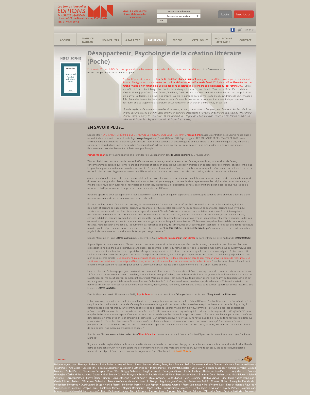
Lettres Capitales (106, 288)
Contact (245, 40)
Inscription (243, 14)
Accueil (65, 40)
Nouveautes (110, 40)
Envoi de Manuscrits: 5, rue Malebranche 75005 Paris (135, 14)
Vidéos (177, 40)
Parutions (155, 40)
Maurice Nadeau (88, 40)
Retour (62, 359)
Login (225, 14)
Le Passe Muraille (182, 351)
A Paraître (132, 40)
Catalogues (200, 40)
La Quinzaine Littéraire (223, 40)
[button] (198, 16)
